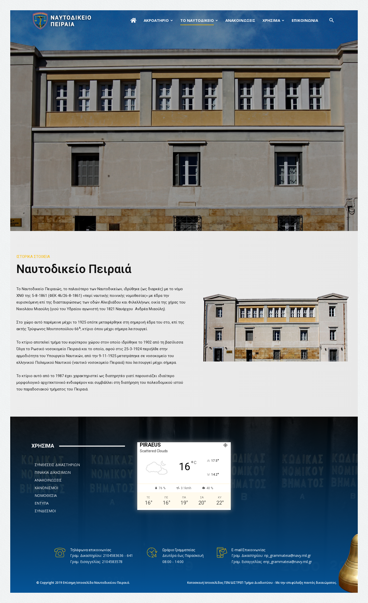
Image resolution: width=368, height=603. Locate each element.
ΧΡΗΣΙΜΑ (271, 20)
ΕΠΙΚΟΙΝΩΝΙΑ (305, 20)
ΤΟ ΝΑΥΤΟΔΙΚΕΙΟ (197, 20)
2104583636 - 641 (118, 555)
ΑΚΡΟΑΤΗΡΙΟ (156, 20)
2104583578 (112, 561)
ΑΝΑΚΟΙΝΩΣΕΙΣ (240, 20)
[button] (331, 20)
